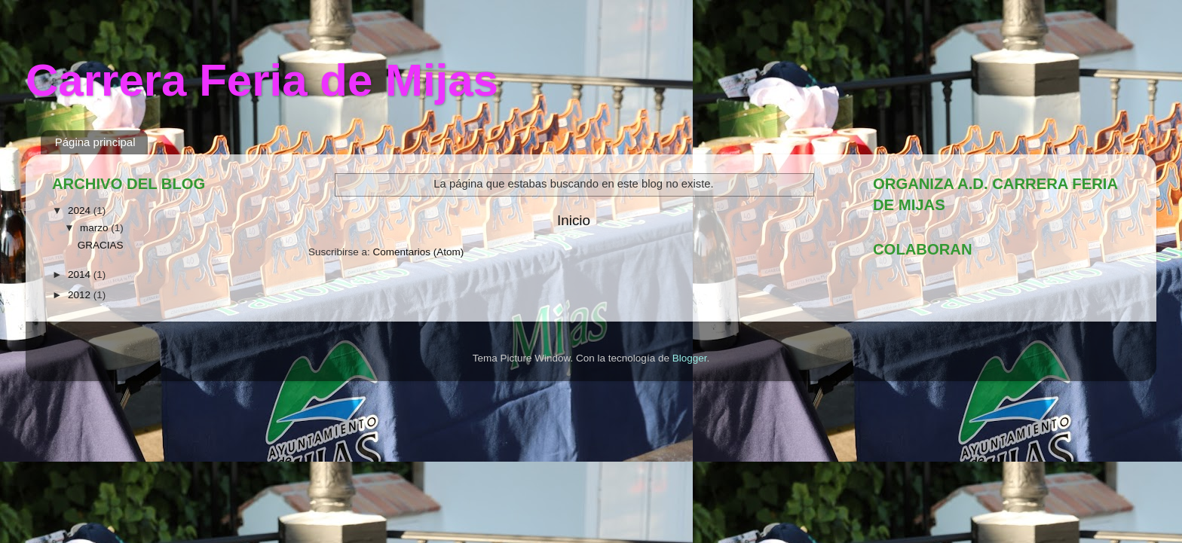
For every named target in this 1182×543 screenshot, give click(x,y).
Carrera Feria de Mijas (262, 80)
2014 (80, 274)
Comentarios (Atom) (418, 252)
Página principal (95, 142)
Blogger (689, 358)
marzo (95, 227)
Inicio (573, 220)
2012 (80, 294)
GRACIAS (101, 245)
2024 (80, 210)
